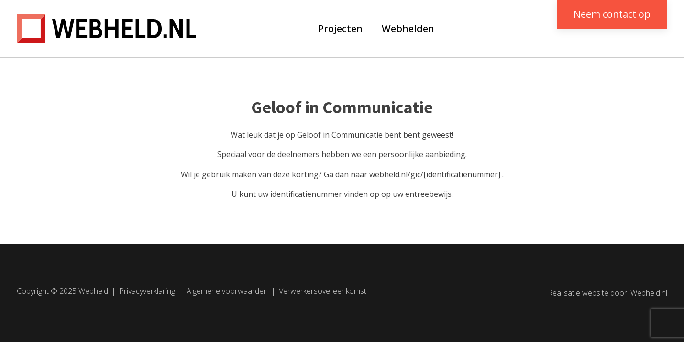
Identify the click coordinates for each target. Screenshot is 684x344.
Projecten (340, 28)
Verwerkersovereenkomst (322, 291)
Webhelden (408, 28)
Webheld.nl (648, 293)
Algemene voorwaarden (227, 291)
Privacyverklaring (147, 291)
